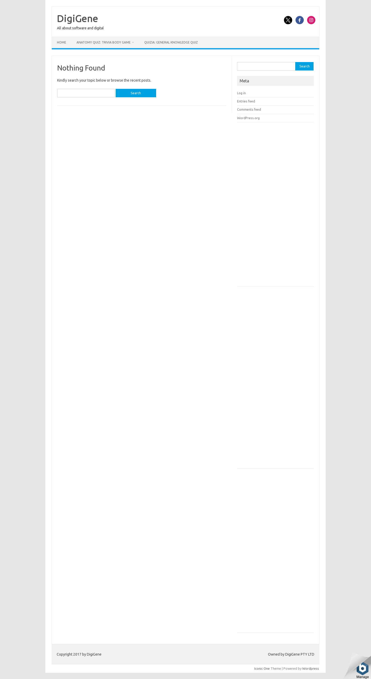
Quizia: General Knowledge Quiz (171, 42)
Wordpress (310, 668)
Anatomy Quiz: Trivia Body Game (104, 42)
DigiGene (77, 18)
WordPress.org (248, 118)
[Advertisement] (275, 206)
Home (61, 42)
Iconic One (262, 668)
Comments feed (249, 109)
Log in (241, 93)
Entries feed (246, 101)
